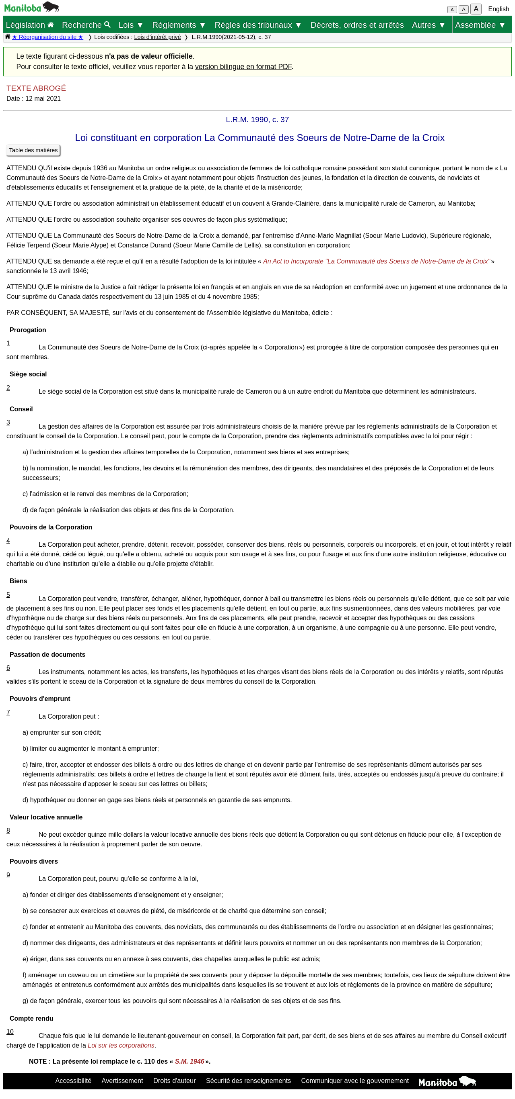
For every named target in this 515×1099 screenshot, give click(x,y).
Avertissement (122, 1080)
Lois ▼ (131, 24)
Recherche (86, 24)
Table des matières (33, 150)
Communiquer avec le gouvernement (355, 1080)
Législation (30, 24)
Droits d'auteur (174, 1080)
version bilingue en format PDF (243, 67)
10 (10, 1031)
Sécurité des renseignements (248, 1080)
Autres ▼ (429, 24)
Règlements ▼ (179, 24)
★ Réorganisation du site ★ (47, 37)
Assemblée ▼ (480, 24)
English (498, 9)
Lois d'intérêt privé (157, 37)
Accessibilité (73, 1080)
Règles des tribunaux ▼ (259, 24)
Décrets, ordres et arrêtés (357, 24)
